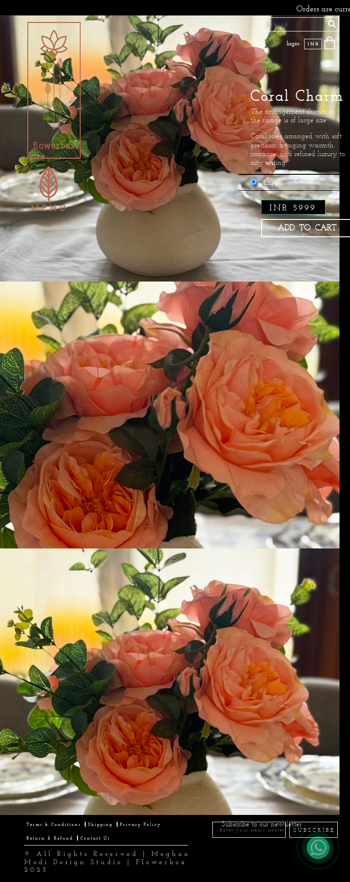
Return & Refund (49, 837)
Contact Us (95, 837)
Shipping (100, 824)
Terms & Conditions (53, 824)
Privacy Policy (140, 824)
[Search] (300, 24)
